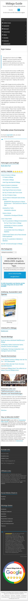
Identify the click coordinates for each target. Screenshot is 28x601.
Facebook (3, 496)
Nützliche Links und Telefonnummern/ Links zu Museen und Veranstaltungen (11, 391)
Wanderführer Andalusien (7, 518)
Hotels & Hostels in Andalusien (9, 185)
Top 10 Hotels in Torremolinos (11, 187)
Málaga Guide (14, 3)
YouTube (3, 499)
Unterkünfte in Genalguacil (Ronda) (13, 215)
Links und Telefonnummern (7, 523)
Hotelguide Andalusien (6, 511)
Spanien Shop (6, 31)
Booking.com (4, 331)
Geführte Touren (7, 22)
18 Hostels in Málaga (8, 180)
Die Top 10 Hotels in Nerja (9, 195)
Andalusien (3, 509)
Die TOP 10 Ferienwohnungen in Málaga (11, 243)
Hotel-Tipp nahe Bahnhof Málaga (11, 182)
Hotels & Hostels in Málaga (8, 175)
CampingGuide (6, 43)
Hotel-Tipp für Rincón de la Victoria (12, 190)
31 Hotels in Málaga (8, 177)
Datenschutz (19, 441)
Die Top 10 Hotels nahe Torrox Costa (12, 192)
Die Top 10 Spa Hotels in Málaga (12, 223)
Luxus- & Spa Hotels (6, 218)
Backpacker (6, 40)
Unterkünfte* (6, 25)
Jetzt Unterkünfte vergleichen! (14, 274)
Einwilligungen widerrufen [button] (14, 598)
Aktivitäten (5, 37)
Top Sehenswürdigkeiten (6, 521)
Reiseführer (3, 516)
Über (3, 595)
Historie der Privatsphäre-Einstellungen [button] (18, 597)
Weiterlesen (4, 410)
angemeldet (9, 135)
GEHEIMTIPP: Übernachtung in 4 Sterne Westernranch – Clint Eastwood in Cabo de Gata (15, 203)
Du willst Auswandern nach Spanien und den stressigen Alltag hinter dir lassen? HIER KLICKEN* (13, 285)
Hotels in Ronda (7, 213)
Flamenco (3, 526)
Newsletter (18, 595)
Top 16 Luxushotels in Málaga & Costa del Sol (15, 221)
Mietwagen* (6, 28)
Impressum (13, 595)
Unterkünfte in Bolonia (10, 210)
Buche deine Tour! (6, 166)
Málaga (5, 34)
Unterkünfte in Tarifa (8, 208)
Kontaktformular (5, 456)
